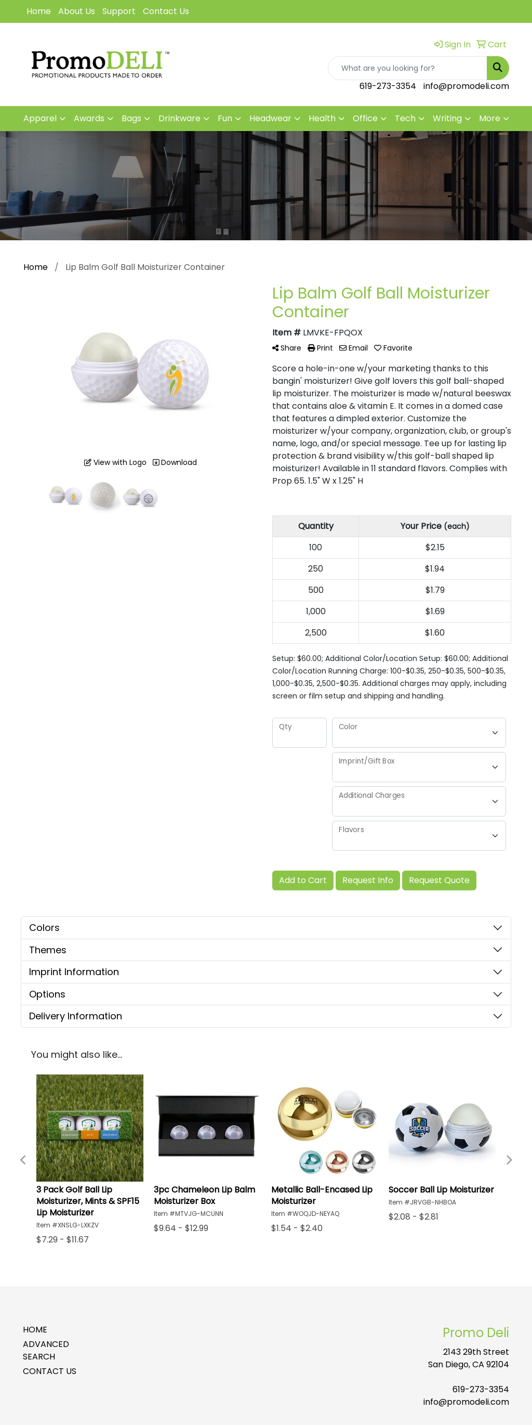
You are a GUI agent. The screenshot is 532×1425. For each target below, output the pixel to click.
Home (38, 11)
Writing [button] (447, 118)
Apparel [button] (40, 118)
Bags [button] (131, 118)
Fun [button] (225, 118)
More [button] (489, 118)
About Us (76, 11)
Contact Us (166, 11)
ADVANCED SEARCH (46, 1350)
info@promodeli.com (466, 86)
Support (119, 11)
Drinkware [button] (179, 118)
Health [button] (322, 118)
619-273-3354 (388, 86)
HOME (35, 1330)
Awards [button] (89, 118)
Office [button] (365, 118)
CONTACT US (49, 1371)
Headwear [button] (270, 118)
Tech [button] (405, 118)
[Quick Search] (407, 68)
